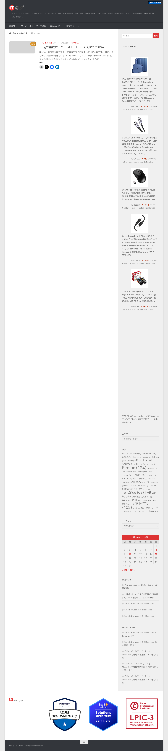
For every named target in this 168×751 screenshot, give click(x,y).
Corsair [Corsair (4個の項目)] (141, 457)
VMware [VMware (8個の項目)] (134, 496)
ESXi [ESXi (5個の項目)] (142, 464)
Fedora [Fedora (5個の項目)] (150, 464)
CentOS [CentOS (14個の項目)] (129, 456)
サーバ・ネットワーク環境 (33, 25)
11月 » (131, 569)
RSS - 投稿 (16, 700)
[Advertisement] (140, 367)
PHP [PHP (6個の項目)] (135, 482)
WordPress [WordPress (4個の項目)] (142, 500)
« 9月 (124, 569)
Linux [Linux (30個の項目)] (139, 475)
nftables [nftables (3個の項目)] (151, 479)
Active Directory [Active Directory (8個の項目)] (131, 453)
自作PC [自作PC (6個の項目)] (153, 511)
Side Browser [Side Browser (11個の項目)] (142, 485)
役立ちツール (72, 25)
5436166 (135, 306)
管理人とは (55, 25)
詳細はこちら (148, 110)
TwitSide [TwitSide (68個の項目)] (133, 492)
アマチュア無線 (45, 42)
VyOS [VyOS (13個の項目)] (146, 496)
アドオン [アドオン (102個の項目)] (136, 505)
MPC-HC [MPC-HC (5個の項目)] (127, 478)
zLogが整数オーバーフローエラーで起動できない (71, 47)
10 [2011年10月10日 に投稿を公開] (130, 554)
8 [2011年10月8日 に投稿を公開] (156, 549)
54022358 (136, 205)
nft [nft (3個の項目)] (144, 479)
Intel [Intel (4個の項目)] (125, 471)
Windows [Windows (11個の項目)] (129, 499)
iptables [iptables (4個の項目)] (132, 471)
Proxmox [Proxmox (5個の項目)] (144, 482)
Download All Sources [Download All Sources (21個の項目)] (137, 462)
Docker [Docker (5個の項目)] (131, 460)
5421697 (135, 106)
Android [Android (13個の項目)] (149, 453)
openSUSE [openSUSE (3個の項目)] (127, 482)
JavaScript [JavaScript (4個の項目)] (142, 471)
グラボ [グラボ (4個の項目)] (136, 508)
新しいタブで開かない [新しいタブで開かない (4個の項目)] (139, 511)
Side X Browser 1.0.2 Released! (139, 603)
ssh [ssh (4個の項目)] (148, 489)
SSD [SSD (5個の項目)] (142, 489)
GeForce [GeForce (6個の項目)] (152, 468)
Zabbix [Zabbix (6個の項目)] (129, 504)
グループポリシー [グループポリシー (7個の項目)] (149, 508)
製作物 (12, 25)
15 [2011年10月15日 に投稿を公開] (156, 554)
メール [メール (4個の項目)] (125, 511)
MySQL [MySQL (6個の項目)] (137, 478)
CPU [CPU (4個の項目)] (148, 457)
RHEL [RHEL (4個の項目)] (128, 485)
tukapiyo (75, 42)
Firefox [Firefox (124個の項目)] (134, 467)
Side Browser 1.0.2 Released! (138, 609)
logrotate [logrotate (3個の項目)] (151, 475)
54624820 (136, 260)
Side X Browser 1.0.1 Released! (139, 615)
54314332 (136, 159)
